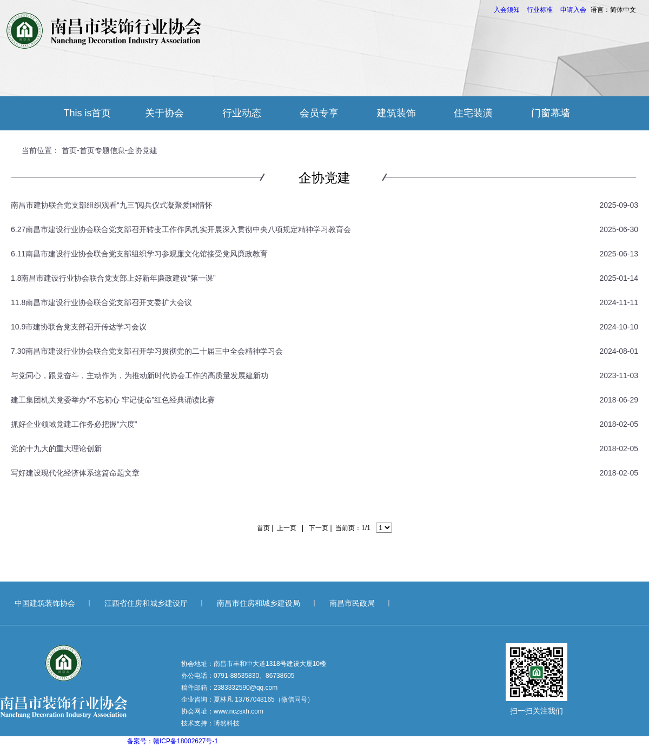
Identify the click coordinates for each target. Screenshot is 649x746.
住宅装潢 (473, 113)
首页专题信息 (102, 150)
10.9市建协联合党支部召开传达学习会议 (79, 326)
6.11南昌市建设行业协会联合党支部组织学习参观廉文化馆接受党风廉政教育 (139, 253)
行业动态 (241, 113)
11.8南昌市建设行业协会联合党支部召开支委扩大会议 (101, 302)
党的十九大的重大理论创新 (56, 448)
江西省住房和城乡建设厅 (146, 603)
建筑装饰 (396, 113)
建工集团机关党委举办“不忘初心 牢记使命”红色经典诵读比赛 (113, 399)
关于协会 (164, 113)
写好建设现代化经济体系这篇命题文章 (75, 472)
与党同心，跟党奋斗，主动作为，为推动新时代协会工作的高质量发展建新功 (139, 375)
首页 (69, 150)
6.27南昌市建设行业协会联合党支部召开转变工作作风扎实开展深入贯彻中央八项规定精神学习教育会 (181, 229)
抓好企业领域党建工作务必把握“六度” (74, 424)
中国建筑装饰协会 (45, 603)
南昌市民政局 (352, 603)
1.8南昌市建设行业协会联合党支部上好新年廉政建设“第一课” (113, 278)
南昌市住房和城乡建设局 (258, 603)
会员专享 (319, 113)
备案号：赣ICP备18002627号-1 (172, 741)
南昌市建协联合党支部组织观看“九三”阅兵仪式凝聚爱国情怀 (112, 205)
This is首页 (87, 113)
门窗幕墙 (550, 113)
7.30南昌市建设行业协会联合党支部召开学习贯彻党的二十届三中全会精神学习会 (147, 351)
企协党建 (142, 150)
